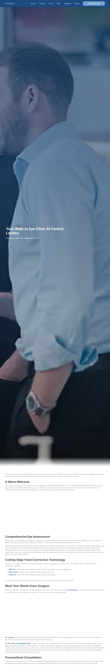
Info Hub (42, 3)
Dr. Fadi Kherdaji (71, 590)
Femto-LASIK (13, 572)
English (77, 3)
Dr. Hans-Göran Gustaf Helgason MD (17, 643)
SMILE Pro (12, 569)
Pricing (51, 3)
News (58, 3)
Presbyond (12, 575)
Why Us (33, 3)
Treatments (67, 3)
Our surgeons (10, 637)
